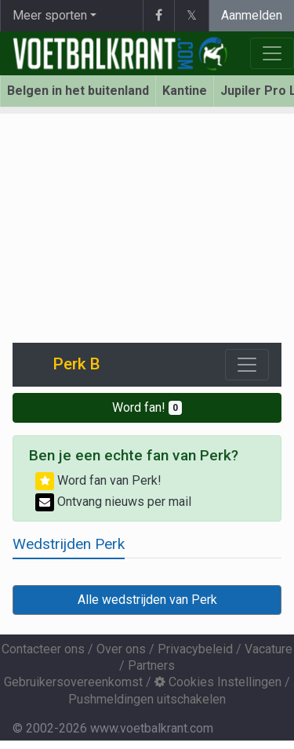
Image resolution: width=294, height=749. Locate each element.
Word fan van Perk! (98, 480)
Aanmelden (251, 15)
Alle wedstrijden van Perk (147, 599)
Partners (151, 665)
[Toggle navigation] (247, 364)
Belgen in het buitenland (78, 90)
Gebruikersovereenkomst (73, 681)
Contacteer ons (43, 649)
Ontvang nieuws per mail (113, 501)
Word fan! (147, 407)
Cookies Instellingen (217, 681)
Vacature (268, 649)
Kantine (184, 90)
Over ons (121, 649)
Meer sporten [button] (50, 15)
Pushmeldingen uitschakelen (147, 699)
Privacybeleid (195, 649)
